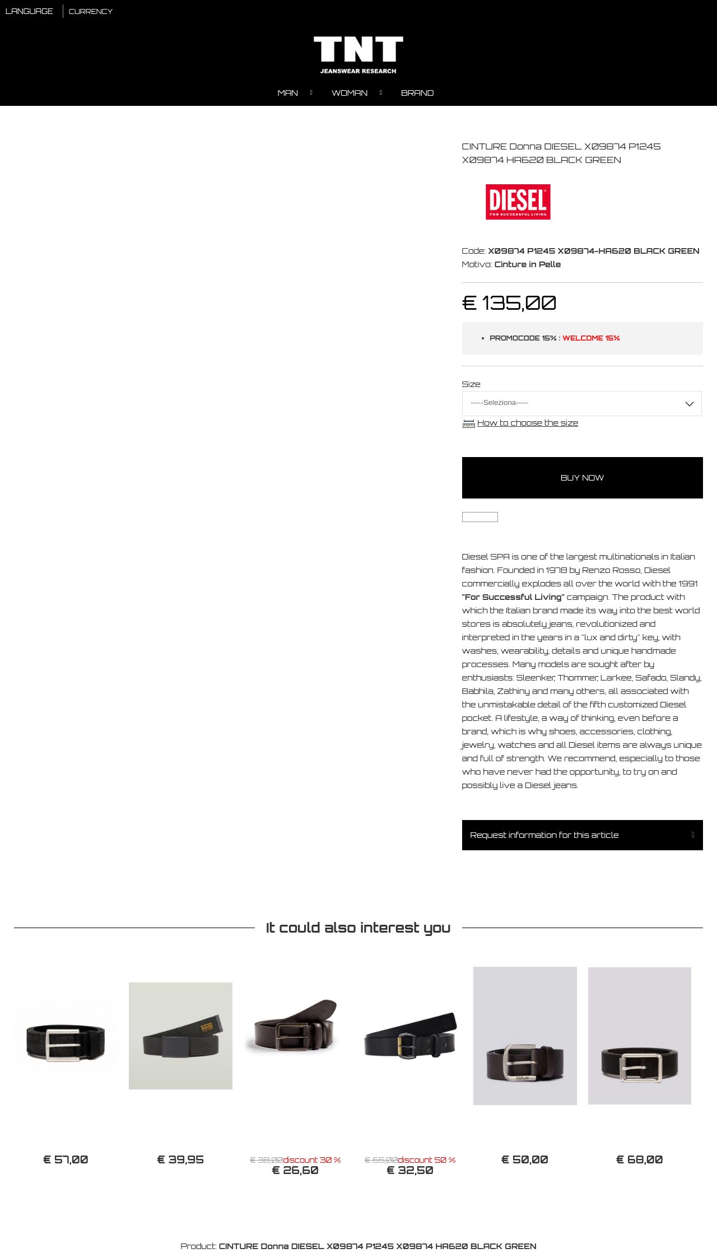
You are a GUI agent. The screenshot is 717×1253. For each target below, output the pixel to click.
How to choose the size (527, 422)
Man (288, 92)
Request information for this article (545, 835)
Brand (417, 92)
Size (471, 384)
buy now (582, 477)
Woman (349, 92)
